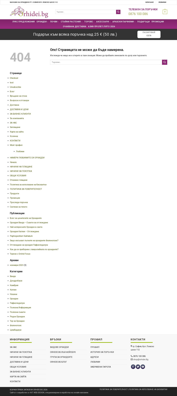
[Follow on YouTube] (143, 366)
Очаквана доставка (74, 26)
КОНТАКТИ (15, 140)
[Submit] (118, 12)
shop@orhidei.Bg (140, 359)
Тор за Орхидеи (17, 321)
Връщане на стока (18, 96)
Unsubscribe (15, 87)
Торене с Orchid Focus (20, 254)
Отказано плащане (18, 180)
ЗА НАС (13, 123)
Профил (94, 347)
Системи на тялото (18, 207)
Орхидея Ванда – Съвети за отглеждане (29, 222)
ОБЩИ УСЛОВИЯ (18, 175)
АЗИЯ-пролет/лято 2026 (101, 26)
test (11, 82)
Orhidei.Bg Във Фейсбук (63, 352)
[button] (164, 12)
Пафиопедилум (17, 303)
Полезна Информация (20, 307)
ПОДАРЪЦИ (143, 21)
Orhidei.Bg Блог (58, 362)
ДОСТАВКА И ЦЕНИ (19, 109)
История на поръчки (102, 352)
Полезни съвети (17, 312)
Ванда (13, 276)
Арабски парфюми (124, 21)
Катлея (13, 290)
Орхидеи (42, 21)
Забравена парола (100, 367)
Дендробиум (16, 281)
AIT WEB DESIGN (37, 393)
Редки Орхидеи (17, 316)
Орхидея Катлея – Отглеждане (24, 231)
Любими (162, 2)
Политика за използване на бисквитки (28, 184)
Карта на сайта (16, 132)
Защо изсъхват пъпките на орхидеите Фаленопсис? (34, 240)
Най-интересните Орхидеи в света (26, 227)
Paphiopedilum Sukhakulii (21, 236)
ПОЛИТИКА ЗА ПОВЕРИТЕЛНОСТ (26, 189)
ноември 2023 (16, 265)
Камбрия (14, 285)
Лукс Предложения (23, 21)
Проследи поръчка (19, 202)
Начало (13, 162)
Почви (54, 21)
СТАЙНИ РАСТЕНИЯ (71, 21)
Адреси (94, 357)
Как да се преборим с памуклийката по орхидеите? (34, 249)
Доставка (14, 105)
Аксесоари (103, 21)
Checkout (14, 78)
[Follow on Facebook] (133, 366)
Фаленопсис (15, 325)
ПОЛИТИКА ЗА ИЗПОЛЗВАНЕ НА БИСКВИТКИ (148, 389)
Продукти (14, 193)
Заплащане (15, 127)
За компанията (17, 118)
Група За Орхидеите (61, 357)
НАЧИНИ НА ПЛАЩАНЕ (21, 166)
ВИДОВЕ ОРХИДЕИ (59, 347)
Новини (13, 294)
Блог (12, 91)
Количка (14, 136)
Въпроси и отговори (19, 100)
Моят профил (16, 145)
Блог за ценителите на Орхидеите (26, 218)
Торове (89, 21)
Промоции (157, 21)
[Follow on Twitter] (138, 366)
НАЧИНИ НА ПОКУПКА (21, 171)
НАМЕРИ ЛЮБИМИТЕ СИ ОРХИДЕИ (27, 157)
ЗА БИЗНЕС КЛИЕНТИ (20, 114)
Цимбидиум (15, 330)
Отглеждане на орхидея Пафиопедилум (29, 245)
